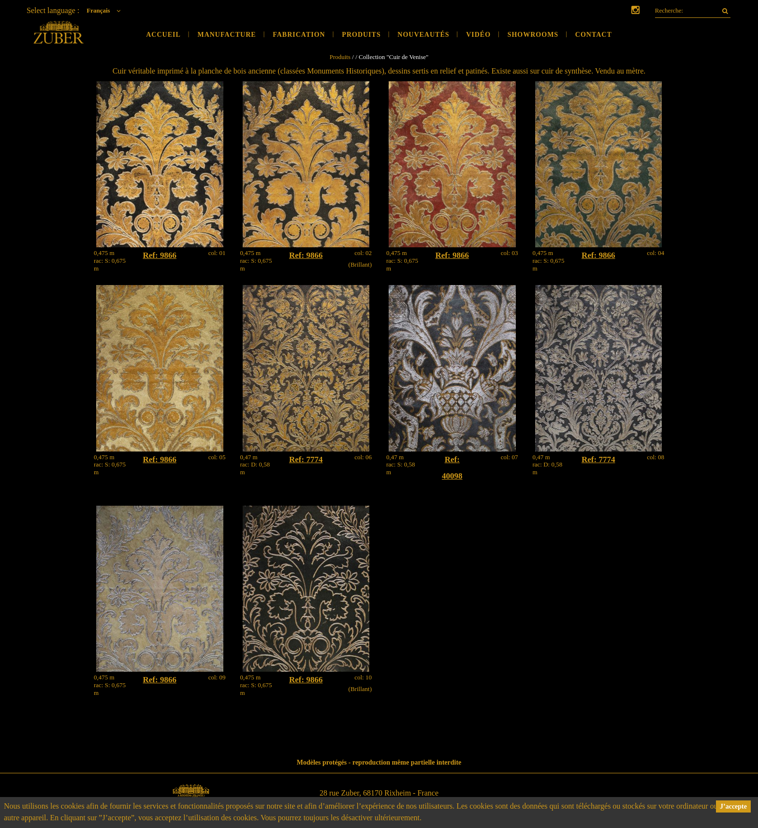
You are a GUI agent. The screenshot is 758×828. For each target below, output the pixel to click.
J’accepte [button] (733, 806)
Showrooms (533, 34)
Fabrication (299, 34)
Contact (593, 34)
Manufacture (226, 34)
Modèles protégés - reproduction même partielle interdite (379, 762)
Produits (361, 34)
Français (106, 10)
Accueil (163, 34)
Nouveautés (423, 34)
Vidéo (478, 34)
